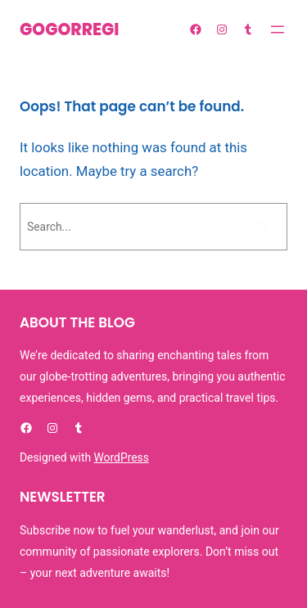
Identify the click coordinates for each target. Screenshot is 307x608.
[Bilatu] (260, 226)
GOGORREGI (70, 29)
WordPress (121, 457)
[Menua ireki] (277, 29)
